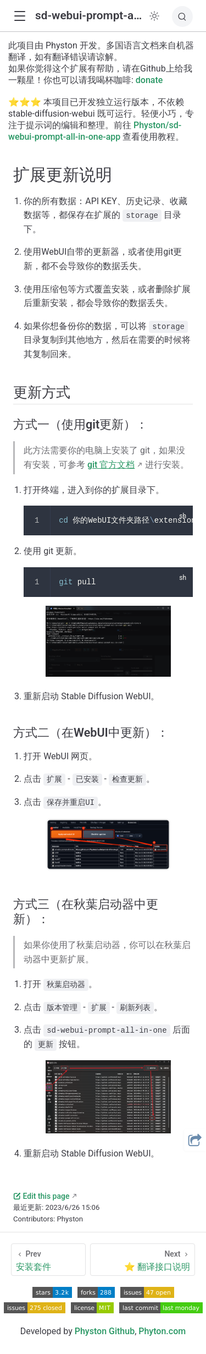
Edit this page (41, 1196)
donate (149, 80)
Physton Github (105, 1331)
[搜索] (182, 16)
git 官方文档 (111, 464)
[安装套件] (48, 1259)
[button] (19, 16)
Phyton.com (162, 1331)
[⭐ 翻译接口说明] (143, 1259)
